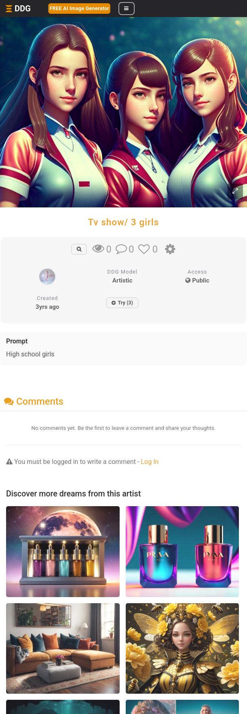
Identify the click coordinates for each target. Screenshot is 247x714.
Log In (150, 462)
